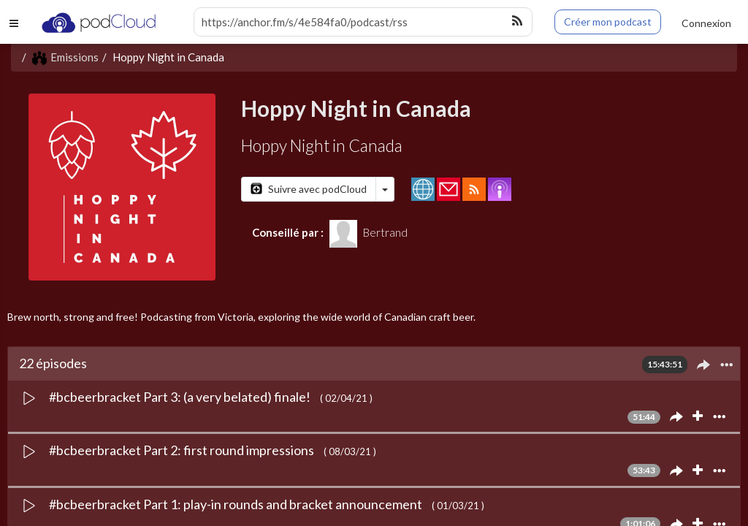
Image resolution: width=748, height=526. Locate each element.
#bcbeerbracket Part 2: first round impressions (182, 450)
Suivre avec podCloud (309, 189)
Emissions (65, 57)
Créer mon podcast (608, 21)
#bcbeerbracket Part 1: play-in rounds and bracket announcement (236, 504)
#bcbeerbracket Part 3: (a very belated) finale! (181, 397)
